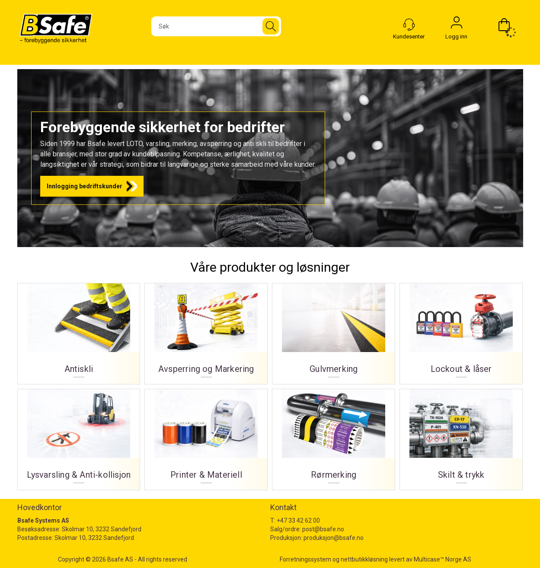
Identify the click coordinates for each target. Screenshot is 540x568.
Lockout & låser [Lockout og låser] (461, 330)
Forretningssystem (305, 559)
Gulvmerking (333, 330)
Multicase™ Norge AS (442, 559)
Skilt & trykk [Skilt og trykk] (461, 436)
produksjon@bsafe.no (334, 537)
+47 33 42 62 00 (298, 520)
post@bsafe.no (323, 529)
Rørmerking (333, 436)
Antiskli (79, 330)
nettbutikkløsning (364, 559)
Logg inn (456, 24)
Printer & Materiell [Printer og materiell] (206, 436)
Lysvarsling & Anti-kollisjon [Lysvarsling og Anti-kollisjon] (79, 436)
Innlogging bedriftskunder (84, 186)
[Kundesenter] (409, 24)
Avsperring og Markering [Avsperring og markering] (206, 330)
